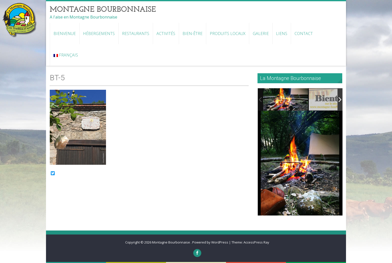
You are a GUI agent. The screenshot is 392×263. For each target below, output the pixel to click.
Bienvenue (65, 33)
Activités (165, 33)
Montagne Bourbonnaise (171, 242)
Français (66, 55)
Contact (303, 33)
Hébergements (99, 33)
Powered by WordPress (210, 242)
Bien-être (192, 33)
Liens (281, 33)
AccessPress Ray (256, 242)
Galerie (261, 33)
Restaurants (135, 33)
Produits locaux (228, 33)
